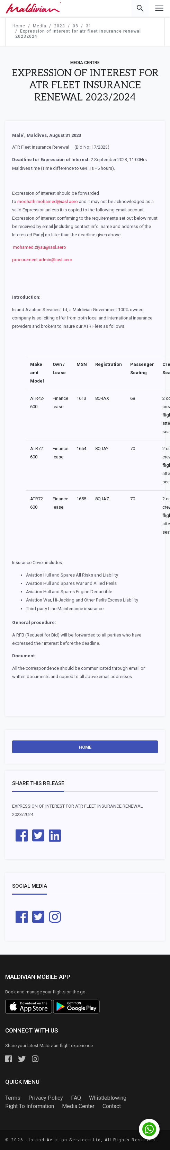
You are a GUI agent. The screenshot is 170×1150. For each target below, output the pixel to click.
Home (85, 747)
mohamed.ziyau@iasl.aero (39, 247)
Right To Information (29, 1106)
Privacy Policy (45, 1098)
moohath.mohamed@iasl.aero (47, 201)
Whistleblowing (107, 1098)
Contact (111, 1106)
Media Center (78, 1106)
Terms (12, 1098)
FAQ (76, 1098)
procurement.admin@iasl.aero (42, 259)
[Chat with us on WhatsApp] (149, 1129)
